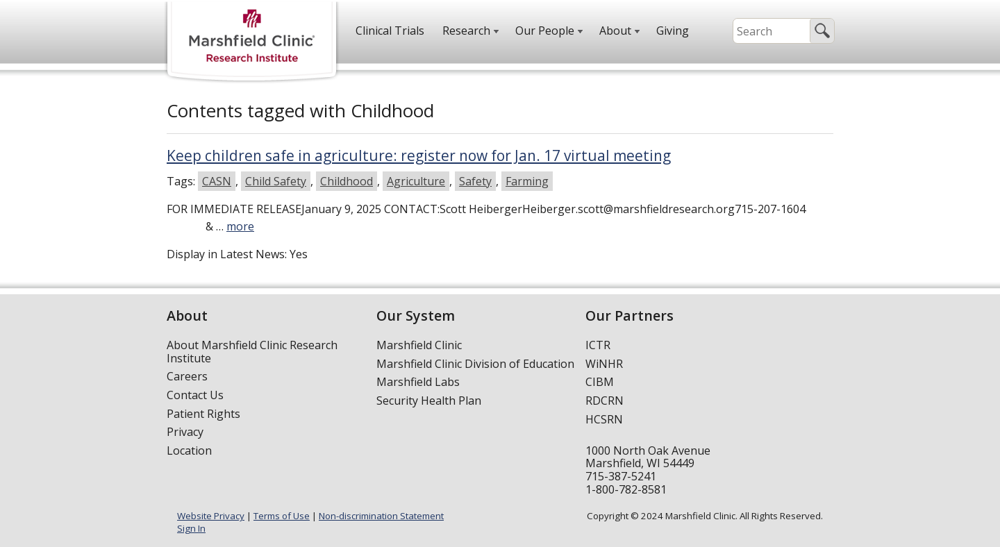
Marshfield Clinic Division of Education (475, 363)
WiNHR (604, 363)
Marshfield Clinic (419, 345)
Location (189, 450)
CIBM (599, 381)
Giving (672, 30)
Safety (475, 181)
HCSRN (604, 419)
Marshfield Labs (418, 381)
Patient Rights (203, 413)
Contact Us (195, 395)
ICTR (597, 345)
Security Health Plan (428, 400)
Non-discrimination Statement (381, 516)
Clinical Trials (390, 30)
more (240, 226)
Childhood (346, 181)
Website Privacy (210, 516)
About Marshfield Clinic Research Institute (252, 351)
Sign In (191, 528)
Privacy (185, 431)
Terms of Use (281, 516)
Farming (527, 181)
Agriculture (416, 181)
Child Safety (275, 181)
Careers (187, 376)
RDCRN (604, 400)
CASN (216, 181)
